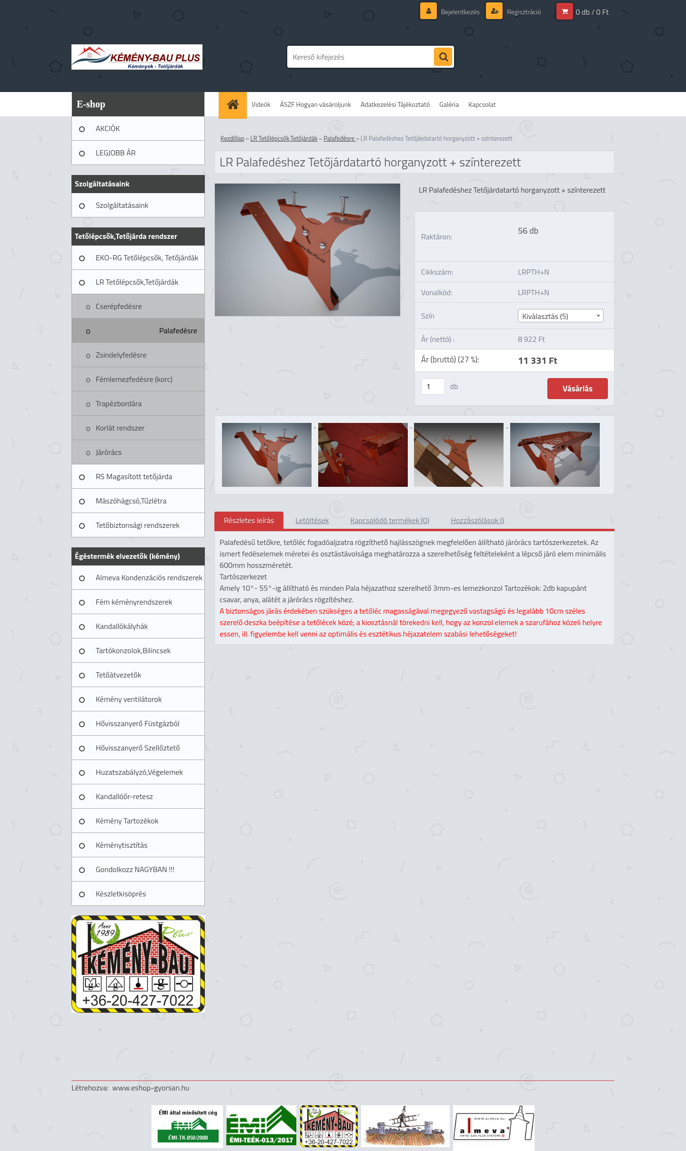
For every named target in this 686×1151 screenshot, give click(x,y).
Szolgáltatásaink (122, 205)
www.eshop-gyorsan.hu (151, 1087)
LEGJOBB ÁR (116, 152)
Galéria (449, 104)
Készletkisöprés (121, 893)
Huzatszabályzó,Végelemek (139, 772)
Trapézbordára (119, 403)
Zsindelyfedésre (121, 354)
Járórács (108, 452)
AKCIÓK (108, 128)
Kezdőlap (232, 138)
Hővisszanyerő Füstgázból (138, 723)
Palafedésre (178, 330)
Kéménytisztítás (122, 845)
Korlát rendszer (120, 427)
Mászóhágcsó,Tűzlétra (131, 500)
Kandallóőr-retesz (124, 796)
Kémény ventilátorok (129, 699)
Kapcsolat (482, 104)
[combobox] (560, 315)
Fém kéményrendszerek (134, 601)
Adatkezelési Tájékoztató (395, 104)
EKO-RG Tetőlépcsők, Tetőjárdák (147, 257)
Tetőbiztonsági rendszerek (138, 525)
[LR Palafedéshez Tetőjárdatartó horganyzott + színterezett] (307, 187)
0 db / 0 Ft (592, 12)
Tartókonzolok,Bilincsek (133, 650)
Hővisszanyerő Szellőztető (138, 747)
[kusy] (433, 386)
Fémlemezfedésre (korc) (134, 379)
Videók (261, 104)
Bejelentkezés (460, 12)
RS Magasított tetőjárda (134, 476)
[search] (443, 57)
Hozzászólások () (477, 520)
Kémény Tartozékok (127, 820)
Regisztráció (523, 12)
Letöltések (312, 520)
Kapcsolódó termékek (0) (389, 520)
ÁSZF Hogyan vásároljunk (315, 104)
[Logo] (136, 57)
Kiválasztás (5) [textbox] (545, 316)
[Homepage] (236, 104)
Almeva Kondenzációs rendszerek (149, 577)
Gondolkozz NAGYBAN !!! (135, 869)
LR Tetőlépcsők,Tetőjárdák (137, 282)
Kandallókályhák (122, 626)
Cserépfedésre (119, 306)
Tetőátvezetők (118, 674)
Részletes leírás (249, 520)
